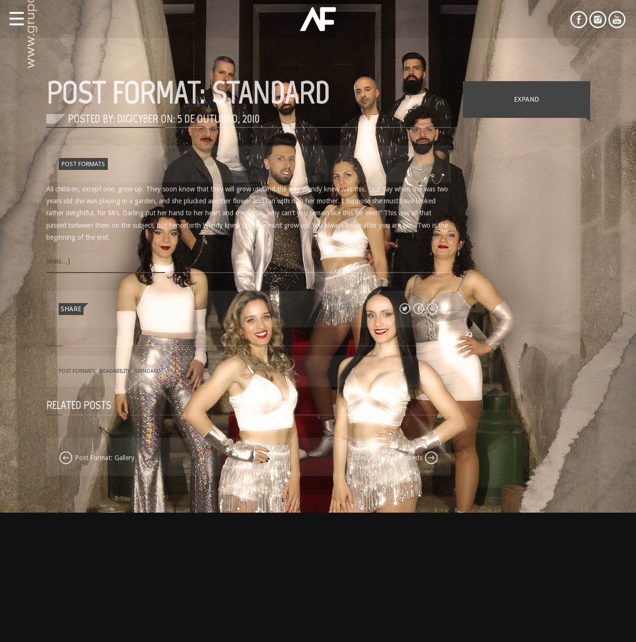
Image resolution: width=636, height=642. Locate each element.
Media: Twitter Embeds (396, 458)
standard (148, 371)
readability (115, 371)
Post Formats (83, 164)
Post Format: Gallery (97, 458)
